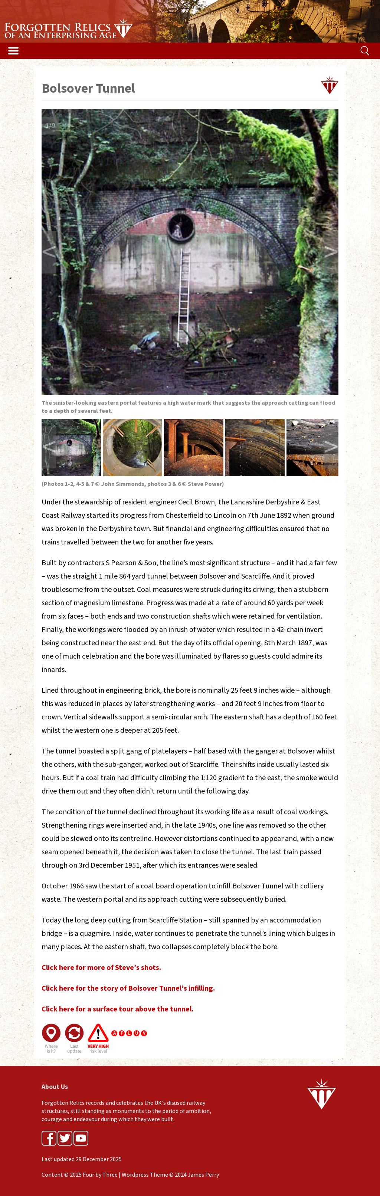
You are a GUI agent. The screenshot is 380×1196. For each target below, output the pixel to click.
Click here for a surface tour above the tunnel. (117, 1009)
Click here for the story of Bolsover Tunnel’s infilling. (128, 988)
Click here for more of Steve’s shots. (101, 968)
